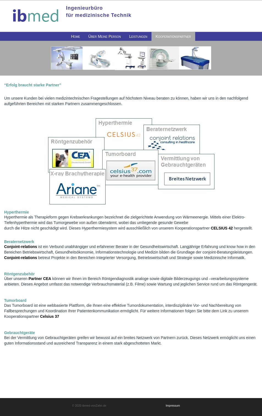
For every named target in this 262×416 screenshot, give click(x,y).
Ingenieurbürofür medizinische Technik (98, 11)
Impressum (173, 405)
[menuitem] (75, 36)
